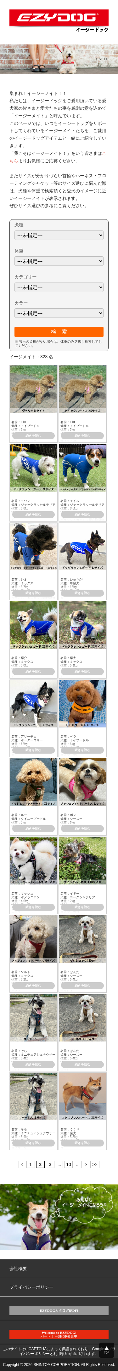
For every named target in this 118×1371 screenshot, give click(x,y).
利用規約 (61, 1353)
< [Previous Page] (21, 1164)
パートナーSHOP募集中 (59, 1334)
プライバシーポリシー (31, 1287)
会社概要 (18, 1268)
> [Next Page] (86, 1164)
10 (68, 1164)
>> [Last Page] (94, 1164)
